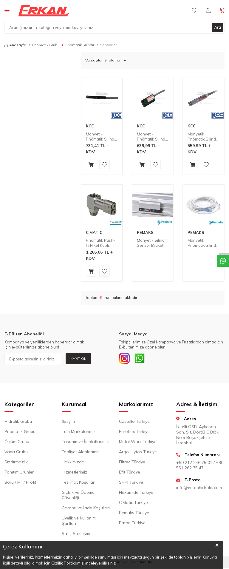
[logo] (43, 10)
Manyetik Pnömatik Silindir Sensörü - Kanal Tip (203, 137)
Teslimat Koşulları (78, 483)
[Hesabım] (208, 10)
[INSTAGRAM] (125, 359)
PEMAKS (145, 232)
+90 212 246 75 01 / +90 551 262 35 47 (199, 466)
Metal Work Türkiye (138, 442)
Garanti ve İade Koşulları (86, 509)
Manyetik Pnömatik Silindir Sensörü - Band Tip (101, 137)
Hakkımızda (73, 463)
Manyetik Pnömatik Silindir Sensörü (203, 243)
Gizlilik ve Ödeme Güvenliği (78, 496)
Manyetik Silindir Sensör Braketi (152, 243)
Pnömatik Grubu (46, 45)
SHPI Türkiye (131, 483)
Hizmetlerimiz (74, 473)
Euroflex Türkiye (134, 432)
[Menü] (7, 10)
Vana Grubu (16, 453)
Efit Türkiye (129, 473)
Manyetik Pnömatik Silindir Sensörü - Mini (152, 137)
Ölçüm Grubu (16, 442)
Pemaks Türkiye (134, 513)
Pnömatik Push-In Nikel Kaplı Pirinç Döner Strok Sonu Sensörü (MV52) (100, 243)
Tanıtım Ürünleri (19, 473)
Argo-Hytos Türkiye (138, 453)
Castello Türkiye (134, 422)
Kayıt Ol (78, 358)
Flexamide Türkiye (136, 493)
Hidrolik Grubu (18, 422)
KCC (90, 126)
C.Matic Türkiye (133, 503)
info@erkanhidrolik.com (199, 488)
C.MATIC (94, 232)
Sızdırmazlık (16, 463)
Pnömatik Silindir (79, 45)
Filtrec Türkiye (132, 463)
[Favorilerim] (194, 10)
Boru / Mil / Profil (20, 483)
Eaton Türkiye (132, 524)
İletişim (68, 422)
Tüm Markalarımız (79, 432)
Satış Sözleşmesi (78, 534)
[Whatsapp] (141, 359)
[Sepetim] (222, 10)
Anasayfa (15, 45)
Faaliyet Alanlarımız (81, 453)
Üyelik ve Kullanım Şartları (79, 521)
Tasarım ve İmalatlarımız (85, 442)
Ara (217, 27)
